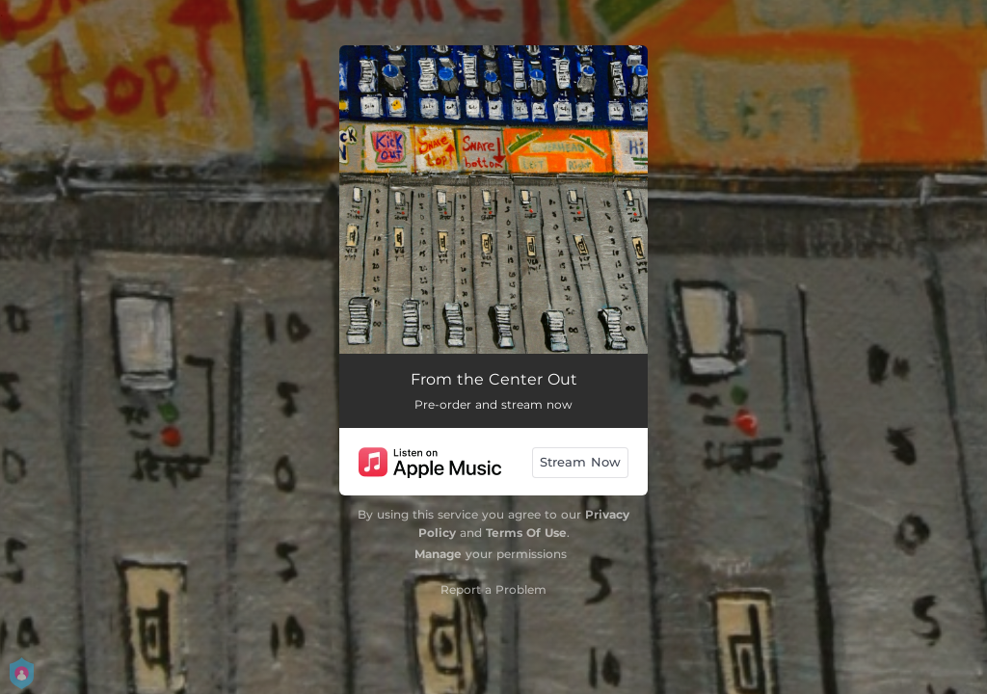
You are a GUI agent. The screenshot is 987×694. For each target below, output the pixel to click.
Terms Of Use (526, 532)
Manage (438, 554)
